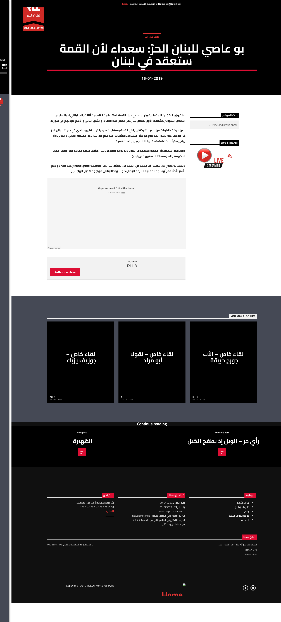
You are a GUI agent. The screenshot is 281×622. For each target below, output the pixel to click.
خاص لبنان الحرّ (231, 617)
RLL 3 (120, 376)
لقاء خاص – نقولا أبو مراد (140, 467)
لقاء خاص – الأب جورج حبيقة (212, 467)
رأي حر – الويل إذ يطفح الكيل (211, 551)
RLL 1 (41, 507)
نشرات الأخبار (232, 613)
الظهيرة (71, 551)
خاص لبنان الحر (140, 76)
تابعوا (114, 3)
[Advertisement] (203, 339)
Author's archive (53, 382)
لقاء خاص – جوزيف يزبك (70, 467)
